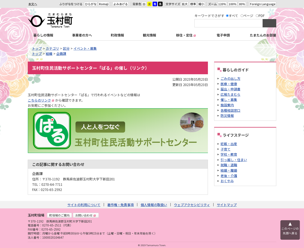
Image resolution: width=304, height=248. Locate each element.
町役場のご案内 (59, 215)
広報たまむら (230, 94)
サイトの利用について (83, 204)
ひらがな (91, 4)
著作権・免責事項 (120, 204)
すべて (233, 15)
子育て (225, 149)
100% (232, 4)
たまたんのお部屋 (263, 35)
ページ (248, 15)
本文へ (32, 4)
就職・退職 (229, 164)
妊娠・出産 (229, 143)
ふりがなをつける (70, 4)
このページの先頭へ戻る (290, 230)
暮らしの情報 (43, 35)
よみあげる (120, 4)
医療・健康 (229, 83)
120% (222, 4)
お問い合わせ (85, 215)
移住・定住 (186, 35)
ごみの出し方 (230, 78)
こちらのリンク (41, 100)
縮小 (201, 4)
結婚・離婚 (229, 170)
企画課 (61, 53)
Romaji (104, 4)
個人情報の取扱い (154, 204)
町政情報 (117, 35)
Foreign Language (262, 4)
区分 (66, 48)
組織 (49, 53)
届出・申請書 (230, 88)
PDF (261, 15)
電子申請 (223, 35)
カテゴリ (52, 48)
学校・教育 (229, 154)
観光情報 (149, 35)
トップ (37, 48)
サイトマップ (227, 204)
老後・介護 (229, 175)
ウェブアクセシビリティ (192, 204)
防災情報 (227, 115)
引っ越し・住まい (234, 159)
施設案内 (227, 104)
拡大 (185, 4)
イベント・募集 (85, 48)
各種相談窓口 (230, 110)
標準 (193, 4)
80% (242, 4)
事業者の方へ (82, 35)
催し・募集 (229, 99)
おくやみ (227, 180)
